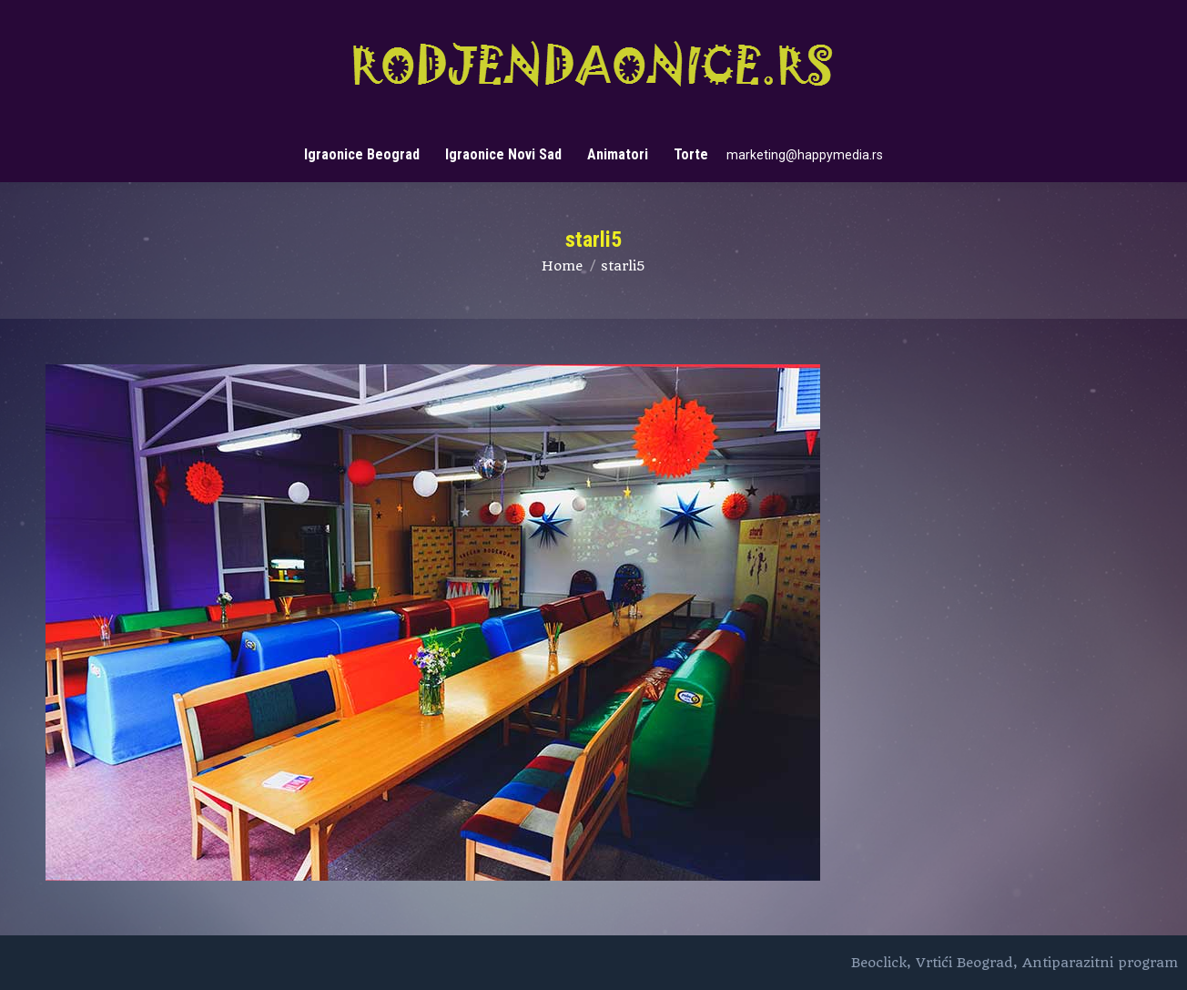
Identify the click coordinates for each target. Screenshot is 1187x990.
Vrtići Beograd (964, 962)
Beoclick (879, 962)
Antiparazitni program (1100, 962)
